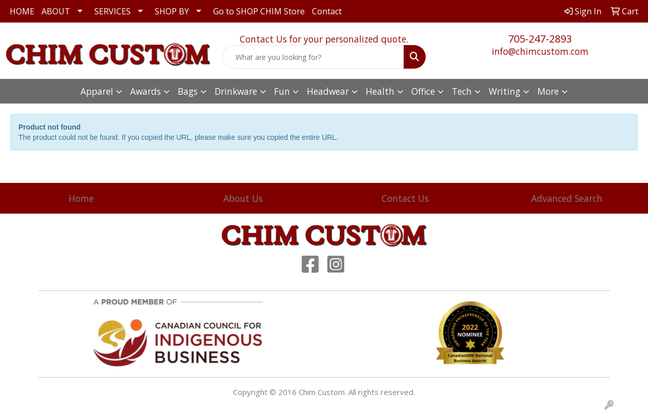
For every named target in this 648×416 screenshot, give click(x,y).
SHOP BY (172, 11)
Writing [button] (504, 91)
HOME (22, 11)
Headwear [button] (328, 91)
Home (81, 198)
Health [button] (380, 91)
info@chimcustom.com (540, 51)
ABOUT (55, 11)
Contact (327, 11)
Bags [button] (188, 91)
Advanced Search (566, 198)
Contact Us (405, 198)
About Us (243, 198)
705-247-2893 (540, 39)
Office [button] (423, 91)
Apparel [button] (96, 91)
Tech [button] (462, 91)
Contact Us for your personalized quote (323, 39)
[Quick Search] (313, 57)
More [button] (548, 91)
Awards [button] (145, 91)
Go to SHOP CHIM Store (259, 11)
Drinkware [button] (236, 91)
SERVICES (112, 11)
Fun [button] (282, 91)
